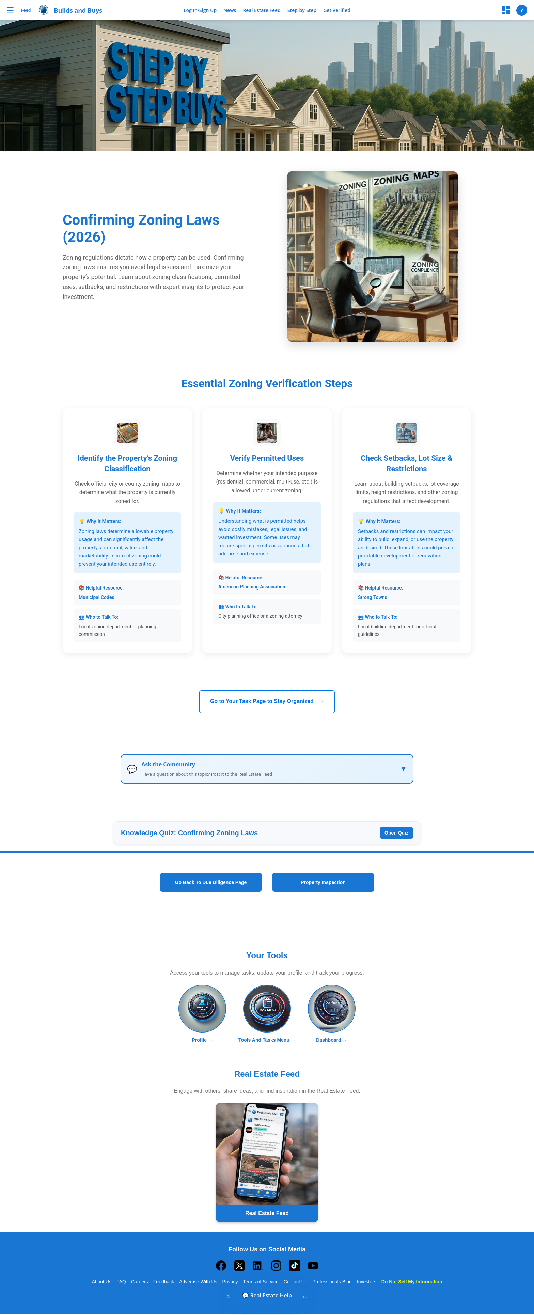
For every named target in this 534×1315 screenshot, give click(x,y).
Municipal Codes (96, 597)
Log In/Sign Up (200, 10)
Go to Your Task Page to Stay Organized (267, 701)
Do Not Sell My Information (411, 1282)
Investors (366, 1282)
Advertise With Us (198, 1282)
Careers (139, 1282)
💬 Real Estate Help (266, 1293)
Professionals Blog (332, 1282)
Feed (26, 10)
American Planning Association (251, 587)
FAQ (121, 1282)
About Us (101, 1282)
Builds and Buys (78, 10)
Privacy (230, 1282)
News (229, 10)
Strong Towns (372, 597)
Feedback (163, 1282)
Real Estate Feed (262, 10)
